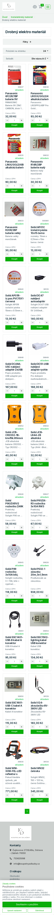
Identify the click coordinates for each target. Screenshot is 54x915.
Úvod (4, 17)
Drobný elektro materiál (14, 20)
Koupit (14, 125)
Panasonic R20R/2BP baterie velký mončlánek (13, 231)
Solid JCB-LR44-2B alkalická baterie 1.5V (37, 436)
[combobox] (46, 51)
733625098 (19, 858)
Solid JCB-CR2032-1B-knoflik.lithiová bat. (14, 436)
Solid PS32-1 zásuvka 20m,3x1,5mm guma (39, 573)
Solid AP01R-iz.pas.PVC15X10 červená (15, 298)
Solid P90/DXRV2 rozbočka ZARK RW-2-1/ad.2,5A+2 (14, 506)
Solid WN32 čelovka (37, 770)
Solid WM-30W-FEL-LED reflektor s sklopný (13, 772)
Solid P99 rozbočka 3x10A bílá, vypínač (11, 573)
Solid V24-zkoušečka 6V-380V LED (39, 705)
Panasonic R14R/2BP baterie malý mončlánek (38, 166)
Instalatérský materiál (22, 17)
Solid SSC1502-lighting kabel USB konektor (40, 640)
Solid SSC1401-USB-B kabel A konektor (14, 640)
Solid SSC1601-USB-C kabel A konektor (14, 705)
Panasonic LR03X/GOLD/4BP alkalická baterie (41, 96)
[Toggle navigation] (48, 7)
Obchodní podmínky (15, 877)
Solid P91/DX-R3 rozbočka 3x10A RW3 (38, 503)
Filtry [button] (27, 42)
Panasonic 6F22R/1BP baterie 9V (11, 96)
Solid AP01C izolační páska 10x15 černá (39, 230)
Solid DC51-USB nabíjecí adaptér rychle (40, 367)
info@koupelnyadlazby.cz (27, 863)
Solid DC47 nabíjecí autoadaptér (38, 298)
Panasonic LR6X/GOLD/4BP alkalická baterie (15, 164)
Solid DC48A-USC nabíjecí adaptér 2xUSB (14, 367)
